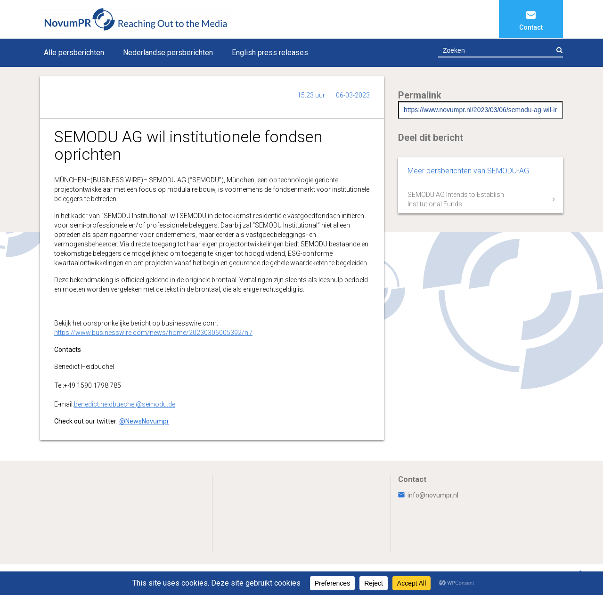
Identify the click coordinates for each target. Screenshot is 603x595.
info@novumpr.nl (428, 495)
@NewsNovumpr (144, 421)
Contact (531, 27)
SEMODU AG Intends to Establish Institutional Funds (455, 199)
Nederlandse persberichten (168, 52)
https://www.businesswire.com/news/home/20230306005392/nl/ (153, 332)
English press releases (270, 52)
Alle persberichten (74, 52)
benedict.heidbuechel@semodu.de (124, 404)
